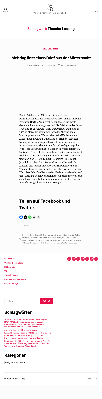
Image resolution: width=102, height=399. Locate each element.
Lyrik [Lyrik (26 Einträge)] (7, 352)
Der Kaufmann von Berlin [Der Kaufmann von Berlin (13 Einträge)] (33, 339)
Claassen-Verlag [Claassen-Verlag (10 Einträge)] (10, 338)
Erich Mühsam (36, 249)
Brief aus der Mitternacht (32, 247)
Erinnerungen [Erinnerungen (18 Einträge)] (33, 341)
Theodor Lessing (60, 254)
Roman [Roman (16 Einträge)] (18, 355)
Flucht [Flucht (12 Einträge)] (26, 344)
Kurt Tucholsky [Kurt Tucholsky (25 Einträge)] (23, 349)
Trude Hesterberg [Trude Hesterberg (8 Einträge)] (36, 355)
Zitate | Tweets (13, 289)
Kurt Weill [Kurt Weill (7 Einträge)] (35, 350)
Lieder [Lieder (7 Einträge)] (46, 350)
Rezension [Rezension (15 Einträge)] (9, 355)
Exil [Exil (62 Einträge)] (20, 344)
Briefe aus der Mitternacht (53, 247)
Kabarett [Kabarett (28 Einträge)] (9, 349)
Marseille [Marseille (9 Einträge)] (14, 353)
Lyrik (57, 52)
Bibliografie (11, 281)
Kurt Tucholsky (44, 252)
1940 (44, 52)
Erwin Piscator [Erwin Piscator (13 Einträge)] (10, 344)
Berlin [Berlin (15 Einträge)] (25, 334)
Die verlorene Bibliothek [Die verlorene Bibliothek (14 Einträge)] (15, 341)
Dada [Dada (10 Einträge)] (20, 338)
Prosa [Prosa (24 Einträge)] (40, 352)
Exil (64, 249)
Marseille (54, 252)
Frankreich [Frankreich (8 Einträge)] (33, 344)
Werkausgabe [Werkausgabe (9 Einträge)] (44, 358)
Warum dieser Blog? (16, 276)
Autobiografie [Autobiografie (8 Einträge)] (17, 334)
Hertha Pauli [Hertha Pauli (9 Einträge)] (47, 347)
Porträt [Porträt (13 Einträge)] (33, 353)
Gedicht (70, 249)
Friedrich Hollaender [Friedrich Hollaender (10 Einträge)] (12, 347)
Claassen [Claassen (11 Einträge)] (39, 336)
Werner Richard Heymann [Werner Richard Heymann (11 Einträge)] (14, 360)
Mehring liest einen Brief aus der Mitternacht (51, 64)
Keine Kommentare (69, 77)
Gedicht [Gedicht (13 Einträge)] (24, 347)
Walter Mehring (19, 393)
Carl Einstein (70, 247)
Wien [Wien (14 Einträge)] (27, 360)
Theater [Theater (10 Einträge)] (25, 355)
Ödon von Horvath (34, 254)
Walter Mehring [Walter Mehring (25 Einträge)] (18, 357)
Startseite (10, 272)
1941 (51, 52)
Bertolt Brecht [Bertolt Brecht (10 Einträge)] (34, 334)
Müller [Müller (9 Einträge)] (20, 353)
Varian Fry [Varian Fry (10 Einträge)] (46, 355)
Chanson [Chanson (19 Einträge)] (14, 336)
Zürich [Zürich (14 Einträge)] (33, 360)
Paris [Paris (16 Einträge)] (26, 352)
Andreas (35, 77)
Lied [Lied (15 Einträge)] (41, 350)
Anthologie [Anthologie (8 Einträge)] (7, 334)
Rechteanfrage (13, 297)
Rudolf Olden (48, 254)
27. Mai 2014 (50, 77)
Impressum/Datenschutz (19, 293)
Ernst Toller (47, 249)
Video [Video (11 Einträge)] (6, 358)
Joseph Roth (32, 252)
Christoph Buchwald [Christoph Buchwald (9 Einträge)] (27, 336)
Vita (6, 285)
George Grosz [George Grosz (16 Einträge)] (35, 347)
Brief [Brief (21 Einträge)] (6, 336)
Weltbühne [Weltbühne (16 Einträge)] (33, 358)
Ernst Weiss (58, 249)
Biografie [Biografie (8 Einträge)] (44, 334)
